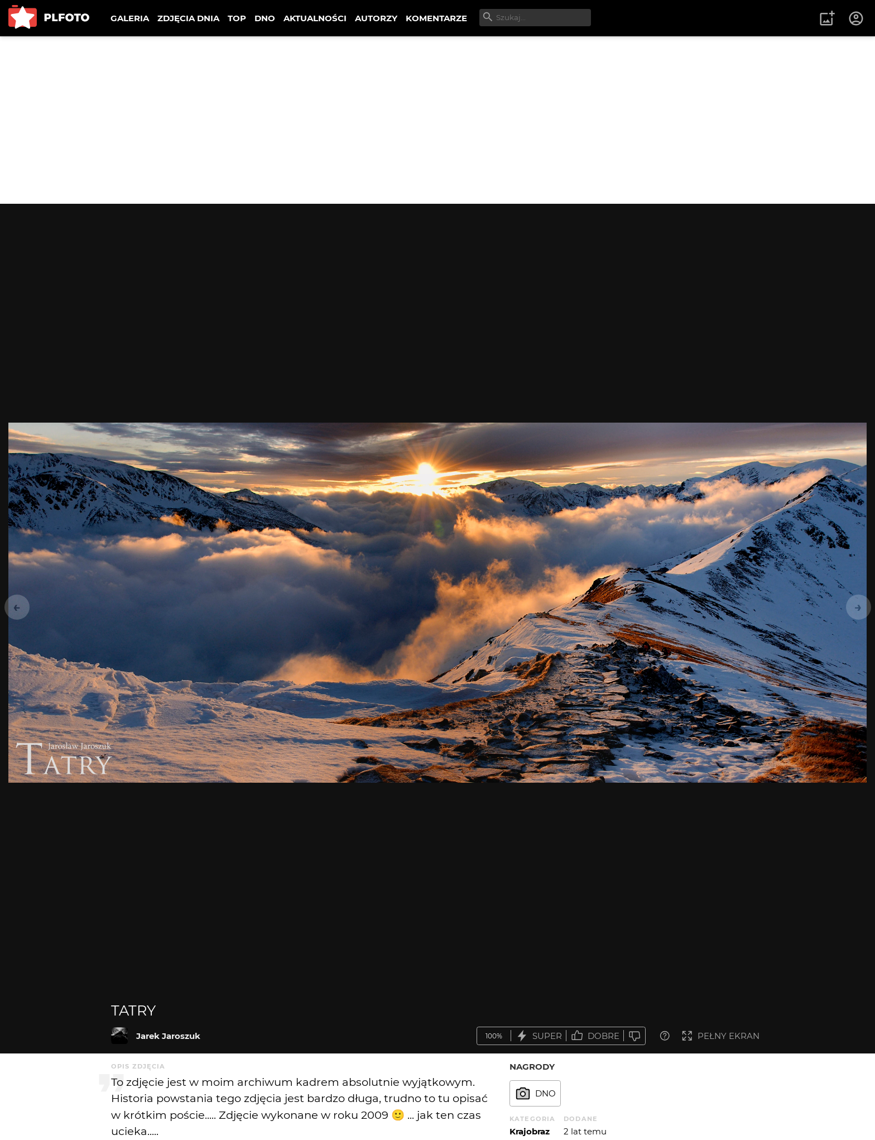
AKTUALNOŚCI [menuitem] (315, 18)
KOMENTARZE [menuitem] (436, 18)
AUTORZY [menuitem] (376, 18)
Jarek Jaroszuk (168, 1036)
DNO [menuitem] (264, 18)
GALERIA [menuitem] (129, 18)
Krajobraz (529, 1131)
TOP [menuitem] (237, 18)
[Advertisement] (437, 120)
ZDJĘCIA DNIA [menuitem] (188, 18)
